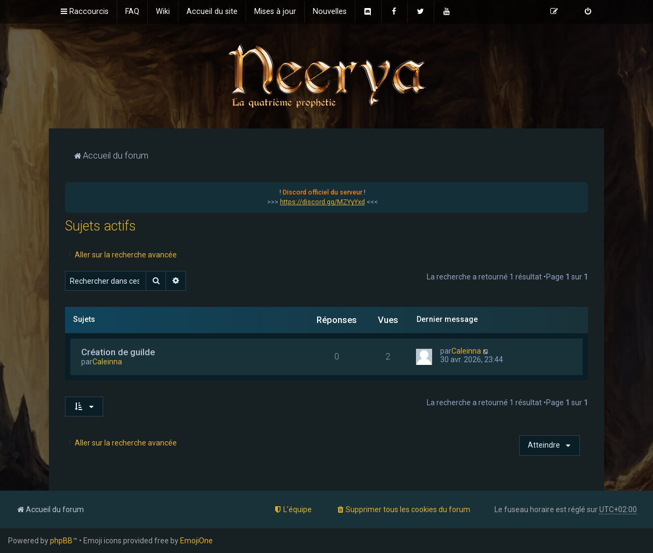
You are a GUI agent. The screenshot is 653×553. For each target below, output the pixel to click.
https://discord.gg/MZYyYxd (322, 202)
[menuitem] (132, 11)
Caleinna (107, 361)
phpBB (61, 540)
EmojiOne (196, 540)
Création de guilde (118, 352)
